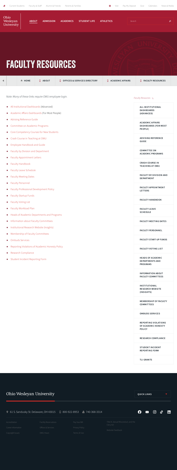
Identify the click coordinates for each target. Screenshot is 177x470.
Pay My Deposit (129, 5)
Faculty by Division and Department (153, 177)
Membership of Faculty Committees (153, 303)
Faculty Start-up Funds (153, 239)
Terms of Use (78, 433)
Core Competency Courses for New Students (34, 132)
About (33, 21)
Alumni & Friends (53, 5)
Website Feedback (114, 430)
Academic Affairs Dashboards (26, 113)
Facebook (139, 412)
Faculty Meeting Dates (153, 221)
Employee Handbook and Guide (28, 145)
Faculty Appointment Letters (152, 189)
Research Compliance (152, 338)
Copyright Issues (13, 433)
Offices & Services (47, 427)
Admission (49, 21)
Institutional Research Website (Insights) (150, 289)
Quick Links (145, 394)
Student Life (87, 21)
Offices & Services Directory (78, 80)
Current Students (16, 5)
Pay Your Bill (78, 422)
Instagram (154, 412)
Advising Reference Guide (151, 140)
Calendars (152, 5)
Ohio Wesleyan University (12, 24)
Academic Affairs (119, 80)
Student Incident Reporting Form (150, 349)
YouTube (147, 412)
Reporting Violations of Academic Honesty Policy (153, 326)
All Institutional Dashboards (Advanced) (150, 110)
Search (170, 21)
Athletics (106, 21)
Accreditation (11, 422)
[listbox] (153, 394)
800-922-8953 (71, 412)
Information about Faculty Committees (151, 275)
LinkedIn (169, 412)
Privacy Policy (78, 427)
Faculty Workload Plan (23, 208)
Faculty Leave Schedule (148, 210)
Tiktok (161, 412)
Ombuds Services (150, 313)
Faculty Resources (153, 80)
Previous (3, 81)
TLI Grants (146, 359)
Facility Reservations (48, 422)
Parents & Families (73, 5)
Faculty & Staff (35, 5)
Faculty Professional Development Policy (32, 189)
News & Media (167, 5)
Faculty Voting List (151, 248)
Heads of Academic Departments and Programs (151, 261)
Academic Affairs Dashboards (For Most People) (153, 126)
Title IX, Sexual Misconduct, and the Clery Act (121, 423)
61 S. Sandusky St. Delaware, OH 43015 (33, 412)
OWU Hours (44, 433)
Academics (67, 21)
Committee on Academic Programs (151, 152)
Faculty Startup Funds (22, 195)
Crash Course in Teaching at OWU (150, 164)
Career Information (13, 427)
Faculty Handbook (151, 199)
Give (142, 5)
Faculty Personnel (151, 230)
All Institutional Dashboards (25, 107)
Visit (116, 5)
